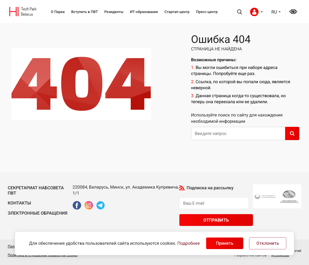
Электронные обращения (37, 213)
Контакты (19, 203)
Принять (224, 243)
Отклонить (267, 243)
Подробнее (188, 243)
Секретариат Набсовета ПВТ (36, 190)
